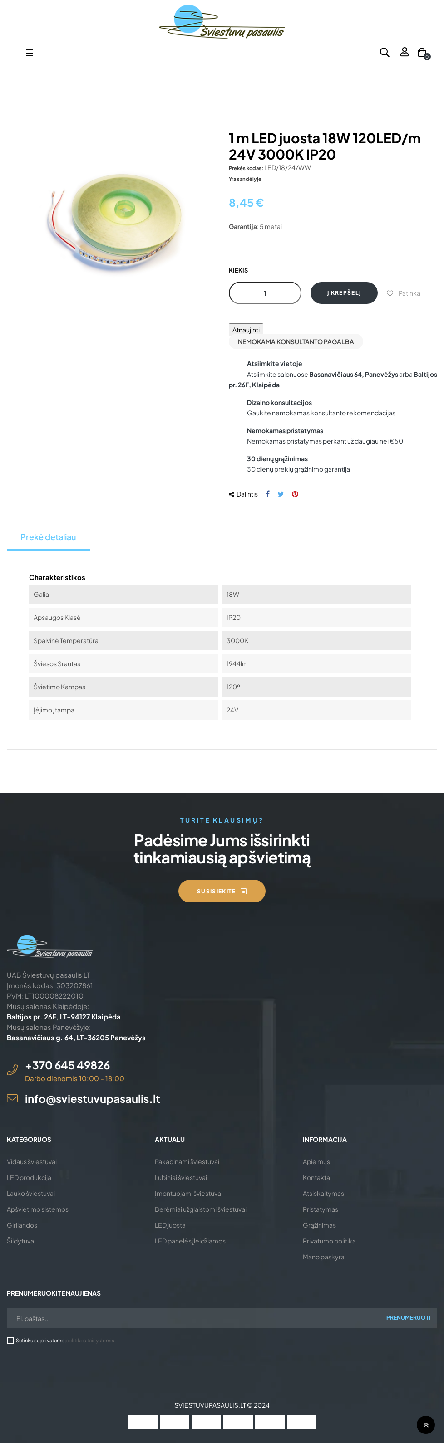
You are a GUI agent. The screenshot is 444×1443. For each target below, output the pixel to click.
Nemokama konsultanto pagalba (296, 341)
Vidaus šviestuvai (32, 1161)
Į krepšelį (344, 292)
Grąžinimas (319, 1225)
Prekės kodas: (246, 168)
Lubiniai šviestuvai (181, 1177)
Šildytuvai (21, 1241)
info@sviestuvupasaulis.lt (92, 1098)
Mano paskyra (324, 1257)
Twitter (280, 494)
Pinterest (295, 494)
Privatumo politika (329, 1241)
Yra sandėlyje (245, 179)
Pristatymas (320, 1209)
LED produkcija (29, 1177)
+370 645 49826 (67, 1065)
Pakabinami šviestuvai (187, 1161)
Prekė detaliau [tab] (48, 536)
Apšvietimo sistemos (38, 1209)
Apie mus (316, 1161)
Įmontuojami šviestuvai (188, 1193)
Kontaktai (317, 1177)
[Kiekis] (265, 293)
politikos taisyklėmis (89, 1340)
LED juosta (170, 1225)
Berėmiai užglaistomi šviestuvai (201, 1209)
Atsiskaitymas (323, 1193)
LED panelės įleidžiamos (190, 1241)
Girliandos (22, 1225)
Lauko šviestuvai (31, 1193)
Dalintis (268, 494)
